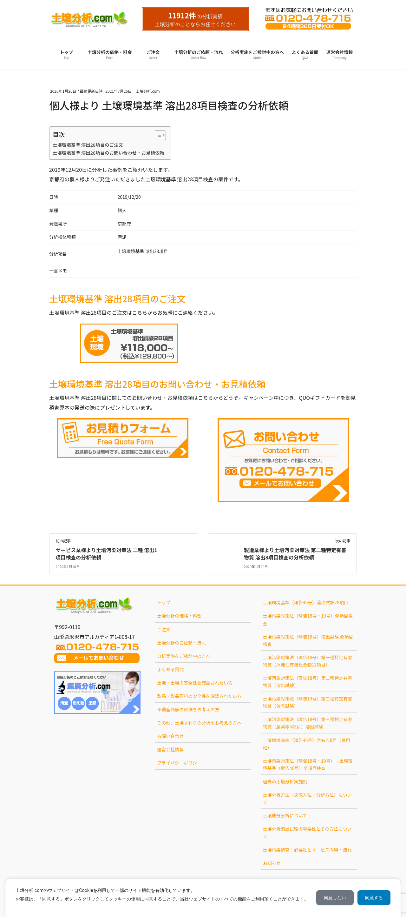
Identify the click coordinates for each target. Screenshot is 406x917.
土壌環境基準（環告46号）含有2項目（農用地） (306, 744)
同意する (374, 897)
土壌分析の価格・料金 (179, 615)
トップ (163, 602)
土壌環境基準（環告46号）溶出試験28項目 (305, 602)
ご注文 (163, 629)
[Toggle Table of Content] (157, 135)
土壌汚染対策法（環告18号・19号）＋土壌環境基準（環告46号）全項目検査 (308, 764)
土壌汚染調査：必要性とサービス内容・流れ (307, 850)
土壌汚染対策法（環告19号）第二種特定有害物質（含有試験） (307, 702)
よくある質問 (170, 669)
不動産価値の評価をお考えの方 (188, 709)
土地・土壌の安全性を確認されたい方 (194, 682)
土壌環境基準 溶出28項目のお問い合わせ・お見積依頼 (108, 152)
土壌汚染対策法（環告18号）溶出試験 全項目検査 (308, 640)
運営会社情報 (170, 749)
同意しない (335, 897)
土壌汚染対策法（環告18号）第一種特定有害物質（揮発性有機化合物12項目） (307, 661)
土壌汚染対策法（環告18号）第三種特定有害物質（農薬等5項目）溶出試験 (307, 723)
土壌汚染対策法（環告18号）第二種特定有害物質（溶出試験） (307, 681)
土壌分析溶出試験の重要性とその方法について (307, 832)
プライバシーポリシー (179, 763)
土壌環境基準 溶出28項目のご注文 (88, 144)
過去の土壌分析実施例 (285, 781)
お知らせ (272, 863)
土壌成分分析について (285, 815)
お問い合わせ (170, 736)
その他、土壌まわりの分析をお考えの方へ (199, 723)
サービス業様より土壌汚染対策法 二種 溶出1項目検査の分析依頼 (106, 553)
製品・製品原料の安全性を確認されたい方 (199, 696)
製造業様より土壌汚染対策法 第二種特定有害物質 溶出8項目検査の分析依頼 (295, 553)
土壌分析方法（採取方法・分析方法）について (307, 798)
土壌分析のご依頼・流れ (181, 642)
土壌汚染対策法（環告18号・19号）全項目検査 (308, 619)
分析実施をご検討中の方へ (183, 656)
